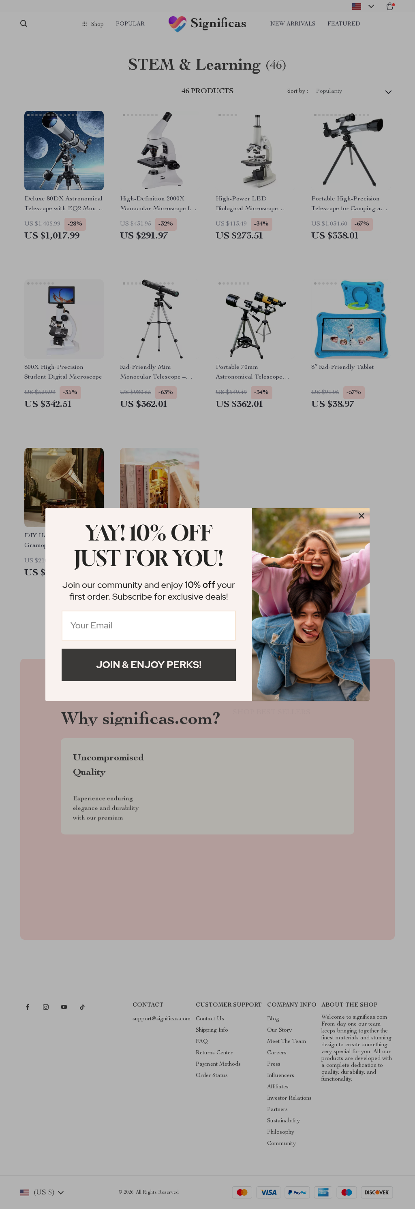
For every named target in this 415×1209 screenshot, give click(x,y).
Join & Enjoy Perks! (148, 664)
